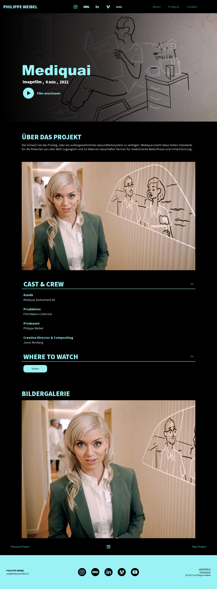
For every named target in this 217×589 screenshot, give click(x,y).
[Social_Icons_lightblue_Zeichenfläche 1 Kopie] (108, 7)
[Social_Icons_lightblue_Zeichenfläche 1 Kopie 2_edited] (97, 7)
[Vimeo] (35, 368)
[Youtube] (135, 572)
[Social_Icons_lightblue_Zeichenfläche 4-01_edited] (119, 7)
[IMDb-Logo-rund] (95, 572)
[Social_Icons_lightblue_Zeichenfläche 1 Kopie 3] (86, 7)
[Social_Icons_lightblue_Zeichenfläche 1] (75, 7)
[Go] (28, 93)
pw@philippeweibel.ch (17, 573)
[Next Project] (195, 546)
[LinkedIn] (108, 572)
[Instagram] (82, 572)
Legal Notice (205, 569)
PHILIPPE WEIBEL (20, 6)
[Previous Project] (24, 546)
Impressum (205, 572)
